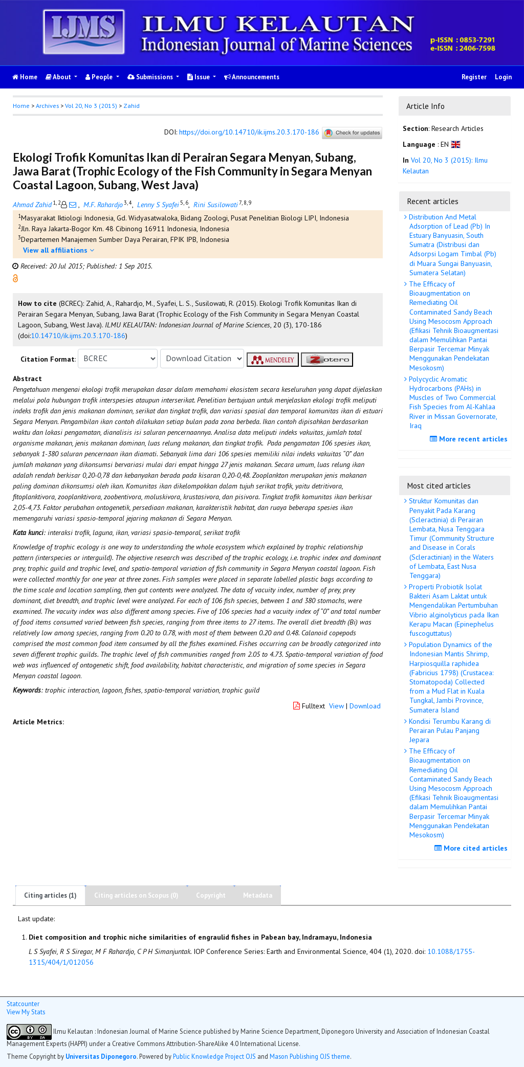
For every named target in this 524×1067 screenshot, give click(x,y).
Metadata (257, 895)
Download (365, 705)
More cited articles (472, 848)
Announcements (251, 77)
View (336, 705)
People (99, 77)
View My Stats (26, 1012)
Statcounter (23, 1003)
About (59, 77)
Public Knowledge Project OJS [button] (214, 1056)
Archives (47, 105)
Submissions (150, 77)
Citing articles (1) (50, 895)
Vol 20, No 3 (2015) (91, 105)
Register (474, 77)
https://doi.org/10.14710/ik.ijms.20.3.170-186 (249, 132)
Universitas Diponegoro (101, 1056)
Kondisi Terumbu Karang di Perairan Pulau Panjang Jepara (449, 730)
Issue (199, 77)
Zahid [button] (131, 105)
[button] (15, 277)
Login (503, 77)
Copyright (211, 895)
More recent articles (470, 438)
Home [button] (21, 105)
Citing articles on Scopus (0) (136, 895)
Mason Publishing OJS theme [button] (310, 1056)
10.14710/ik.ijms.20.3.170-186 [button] (78, 335)
